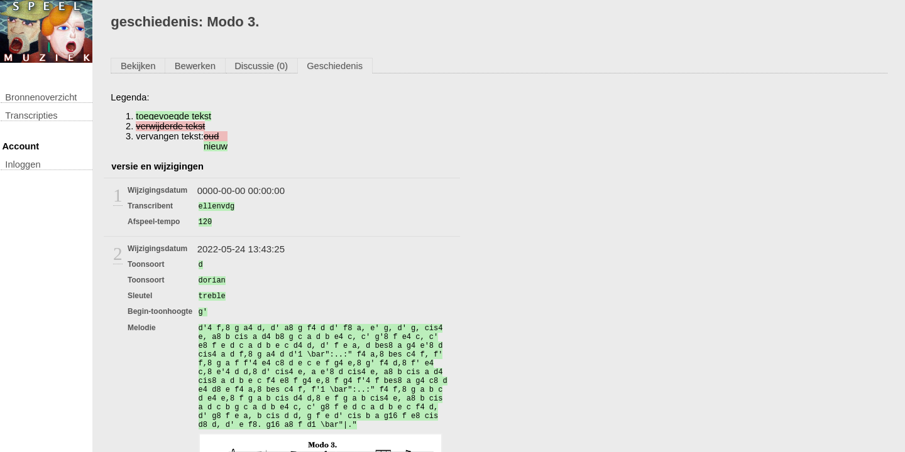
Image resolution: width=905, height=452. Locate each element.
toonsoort (146, 264)
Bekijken (138, 66)
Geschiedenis (335, 66)
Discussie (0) (261, 66)
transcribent (150, 206)
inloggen (22, 164)
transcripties (31, 115)
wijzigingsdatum (157, 190)
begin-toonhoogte (160, 311)
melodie (142, 327)
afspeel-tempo (154, 221)
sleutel (140, 295)
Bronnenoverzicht (41, 97)
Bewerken (195, 66)
